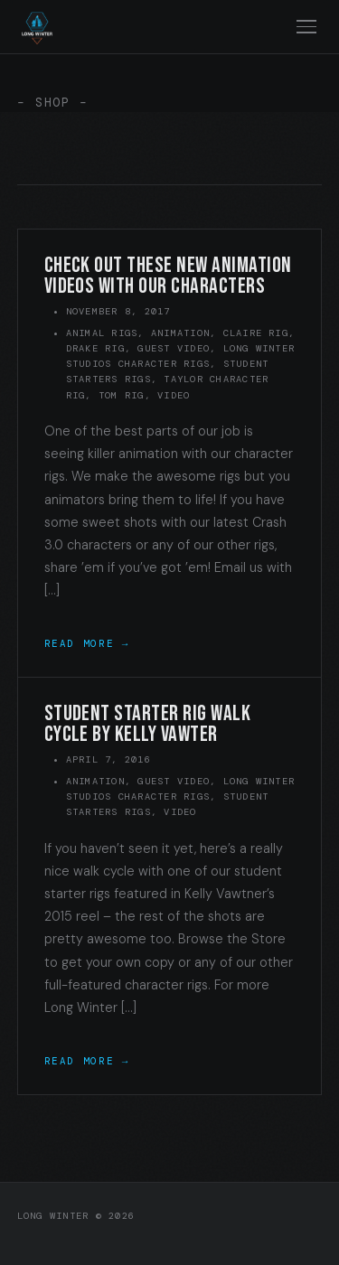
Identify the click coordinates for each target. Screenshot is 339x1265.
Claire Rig (255, 333)
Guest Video (173, 348)
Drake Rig (95, 348)
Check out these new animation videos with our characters (168, 275)
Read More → (86, 643)
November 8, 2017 (118, 311)
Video (173, 395)
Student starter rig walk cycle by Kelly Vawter (147, 723)
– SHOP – (53, 102)
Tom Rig (122, 395)
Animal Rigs (102, 333)
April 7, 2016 (108, 759)
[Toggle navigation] (306, 26)
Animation (180, 333)
